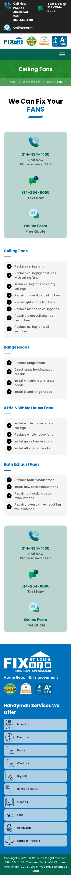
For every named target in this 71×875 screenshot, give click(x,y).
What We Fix (31, 82)
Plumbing (17, 724)
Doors (15, 750)
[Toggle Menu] (62, 54)
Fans (14, 815)
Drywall (16, 776)
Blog (35, 871)
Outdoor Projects (22, 841)
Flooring (16, 802)
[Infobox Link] (18, 12)
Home (12, 82)
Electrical (17, 737)
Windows (17, 763)
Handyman (18, 828)
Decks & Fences (21, 789)
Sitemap (59, 867)
